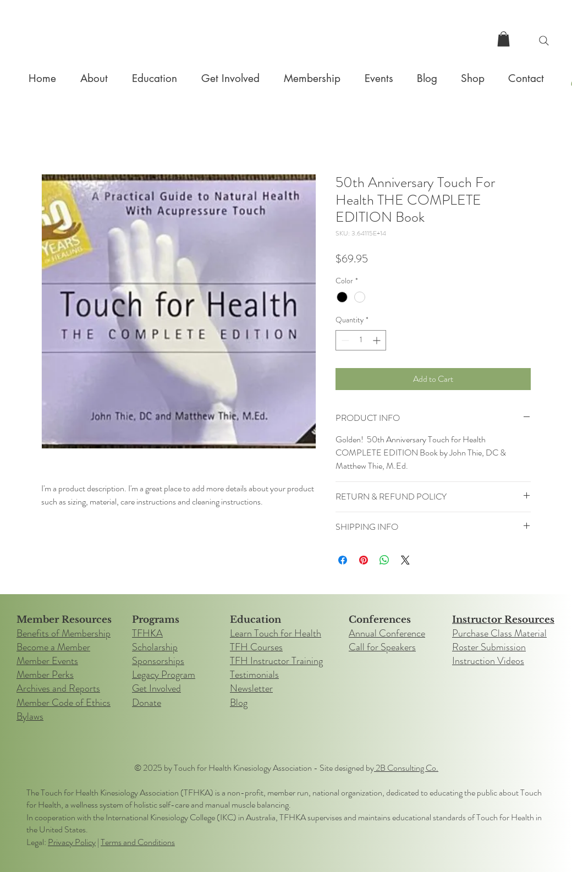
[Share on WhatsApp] (384, 560)
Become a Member (53, 647)
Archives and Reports (58, 688)
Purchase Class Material (499, 633)
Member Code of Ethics (63, 702)
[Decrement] (344, 340)
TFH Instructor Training (276, 661)
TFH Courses (256, 647)
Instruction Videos (488, 661)
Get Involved (156, 688)
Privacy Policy (72, 842)
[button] (503, 38)
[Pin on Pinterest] (363, 560)
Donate (146, 702)
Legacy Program (163, 674)
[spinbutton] (361, 340)
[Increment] (377, 340)
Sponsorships (158, 661)
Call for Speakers (382, 647)
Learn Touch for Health (275, 633)
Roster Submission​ (489, 647)
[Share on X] (405, 560)
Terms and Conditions (138, 842)
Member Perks (45, 674)
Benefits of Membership (63, 633)
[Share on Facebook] (342, 560)
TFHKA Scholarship (155, 640)
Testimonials (254, 674)
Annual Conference (387, 633)
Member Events (47, 661)
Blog (239, 702)
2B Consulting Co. (406, 767)
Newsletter (251, 688)
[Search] (544, 40)
